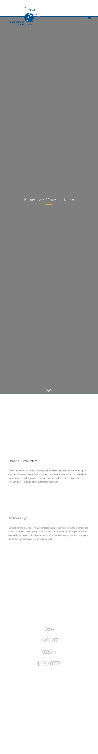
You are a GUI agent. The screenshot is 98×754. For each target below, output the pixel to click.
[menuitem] (89, 18)
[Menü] (89, 18)
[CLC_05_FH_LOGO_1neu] (40, 14)
